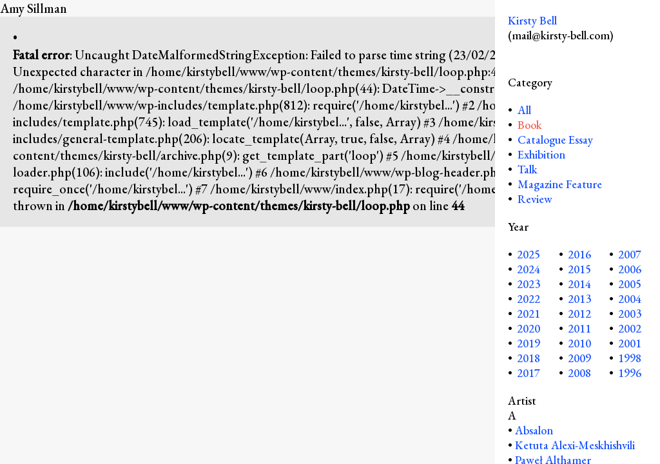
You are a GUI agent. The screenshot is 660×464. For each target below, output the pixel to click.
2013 (579, 298)
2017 (528, 372)
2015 (579, 269)
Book (530, 124)
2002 (629, 328)
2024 (528, 269)
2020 (528, 328)
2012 (579, 313)
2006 (629, 269)
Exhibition (541, 154)
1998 (629, 358)
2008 (579, 372)
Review (535, 198)
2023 (528, 283)
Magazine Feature (560, 184)
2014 (579, 283)
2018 (528, 358)
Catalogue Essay (555, 139)
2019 (528, 343)
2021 (528, 313)
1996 (629, 372)
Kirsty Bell (532, 20)
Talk (528, 169)
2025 (528, 254)
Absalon (534, 430)
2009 (579, 358)
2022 (528, 298)
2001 (629, 343)
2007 (629, 254)
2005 (629, 283)
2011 (579, 328)
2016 (579, 254)
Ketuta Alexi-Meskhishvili (575, 445)
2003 (629, 313)
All (523, 109)
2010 (579, 343)
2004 (629, 298)
